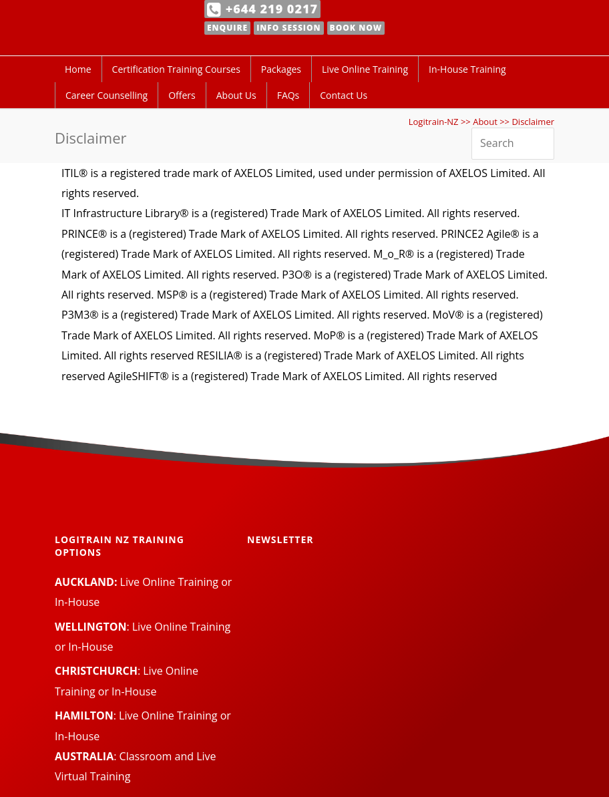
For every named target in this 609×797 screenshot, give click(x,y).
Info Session (288, 27)
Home (78, 69)
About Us (236, 95)
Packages (281, 69)
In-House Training (467, 69)
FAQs (288, 95)
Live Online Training (365, 69)
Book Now (356, 27)
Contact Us (343, 95)
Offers (182, 95)
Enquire (227, 27)
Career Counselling (106, 95)
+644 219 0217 (262, 9)
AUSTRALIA (84, 756)
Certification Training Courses (176, 69)
